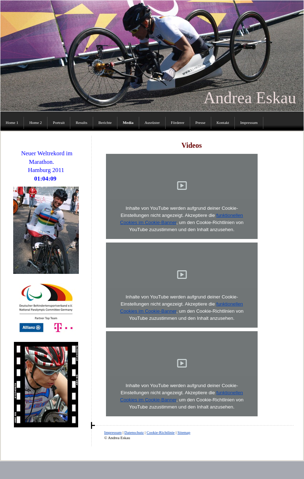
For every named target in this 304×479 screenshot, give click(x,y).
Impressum (113, 432)
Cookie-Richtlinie (161, 432)
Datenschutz (134, 432)
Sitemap (183, 432)
